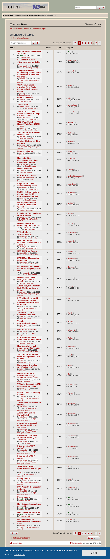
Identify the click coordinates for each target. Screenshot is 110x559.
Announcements (25, 57)
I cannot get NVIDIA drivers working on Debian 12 (29, 62)
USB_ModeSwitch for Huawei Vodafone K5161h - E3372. (28, 124)
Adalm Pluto (22, 104)
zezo (24, 481)
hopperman (23, 262)
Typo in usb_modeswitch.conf (27, 322)
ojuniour (22, 525)
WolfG (21, 317)
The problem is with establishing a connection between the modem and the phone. (29, 73)
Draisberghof (8, 15)
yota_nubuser (24, 117)
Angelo (21, 170)
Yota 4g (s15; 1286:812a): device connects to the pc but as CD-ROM (28, 113)
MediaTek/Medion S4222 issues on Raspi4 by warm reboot (29, 268)
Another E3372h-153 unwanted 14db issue (26, 314)
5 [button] (91, 43)
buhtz (21, 369)
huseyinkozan (24, 106)
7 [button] (96, 43)
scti (20, 306)
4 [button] (88, 43)
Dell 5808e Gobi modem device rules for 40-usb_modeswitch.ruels (28, 194)
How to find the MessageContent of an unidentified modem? (27, 160)
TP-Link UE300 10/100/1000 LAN (24, 233)
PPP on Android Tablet (27, 329)
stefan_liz (22, 247)
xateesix (22, 292)
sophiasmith (23, 66)
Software (19, 15)
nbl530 (21, 217)
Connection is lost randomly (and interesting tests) (29, 521)
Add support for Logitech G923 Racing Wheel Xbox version (28, 356)
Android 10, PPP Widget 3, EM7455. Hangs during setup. (29, 288)
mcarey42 (22, 198)
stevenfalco (23, 236)
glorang (22, 325)
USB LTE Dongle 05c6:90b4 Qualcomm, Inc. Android (29, 242)
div (20, 380)
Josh (21, 55)
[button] (75, 43)
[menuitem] (23, 24)
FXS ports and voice (26, 175)
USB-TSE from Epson (27, 251)
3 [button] (85, 43)
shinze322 (23, 491)
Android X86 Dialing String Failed (26, 414)
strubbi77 (22, 253)
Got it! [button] (94, 553)
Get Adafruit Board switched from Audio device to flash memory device (27, 88)
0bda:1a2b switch (25, 98)
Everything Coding (31, 68)
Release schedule (25, 151)
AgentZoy (22, 350)
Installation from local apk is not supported (29, 214)
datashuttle (23, 407)
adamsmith (23, 331)
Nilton (21, 99)
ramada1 (22, 79)
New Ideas (22, 155)
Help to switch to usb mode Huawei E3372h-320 (28, 347)
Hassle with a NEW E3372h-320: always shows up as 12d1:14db (28, 375)
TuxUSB (22, 136)
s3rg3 (21, 360)
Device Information (25, 95)
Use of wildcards (24, 169)
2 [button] (82, 43)
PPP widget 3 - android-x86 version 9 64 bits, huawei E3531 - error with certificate (28, 301)
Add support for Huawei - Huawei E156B (28, 133)
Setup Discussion (25, 101)
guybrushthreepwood (26, 177)
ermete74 (22, 128)
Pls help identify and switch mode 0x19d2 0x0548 (26, 205)
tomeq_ (22, 281)
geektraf (22, 209)
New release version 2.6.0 (28, 512)
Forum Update (23, 497)
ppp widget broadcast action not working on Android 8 (27, 425)
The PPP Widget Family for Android (26, 334)
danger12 (25, 273)
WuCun (22, 341)
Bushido (25, 228)
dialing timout (23, 479)
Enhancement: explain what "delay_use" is (27, 366)
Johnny (21, 153)
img (20, 472)
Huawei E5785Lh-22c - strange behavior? (27, 278)
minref (21, 93)
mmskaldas (23, 429)
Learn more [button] (19, 554)
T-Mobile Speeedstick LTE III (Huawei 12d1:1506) (29, 385)
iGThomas (23, 164)
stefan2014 (23, 388)
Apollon (22, 396)
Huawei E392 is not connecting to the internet (29, 224)
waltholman (23, 187)
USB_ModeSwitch (31, 15)
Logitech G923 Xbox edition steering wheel (27, 184)
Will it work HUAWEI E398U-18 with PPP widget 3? (29, 468)
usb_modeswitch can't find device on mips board (29, 338)
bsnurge (22, 145)
